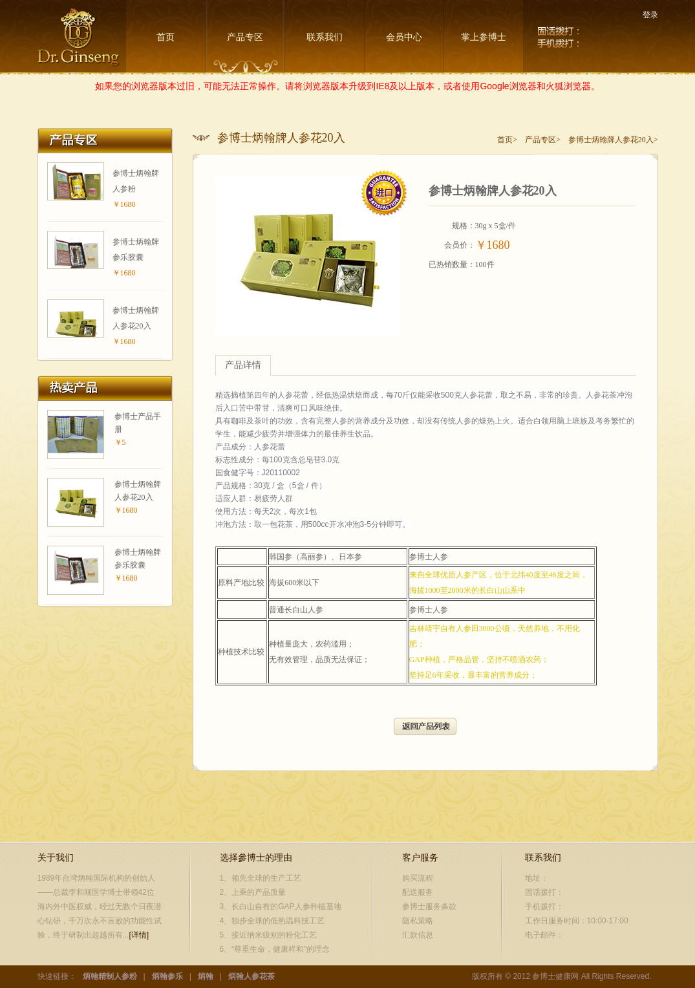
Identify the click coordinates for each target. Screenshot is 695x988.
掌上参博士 (483, 37)
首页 (165, 37)
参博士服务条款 (429, 906)
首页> (507, 139)
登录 (650, 14)
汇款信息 (417, 935)
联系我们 (324, 37)
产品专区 (245, 37)
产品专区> (543, 139)
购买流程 (417, 878)
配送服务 (417, 892)
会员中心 (404, 37)
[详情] (139, 935)
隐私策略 (417, 920)
